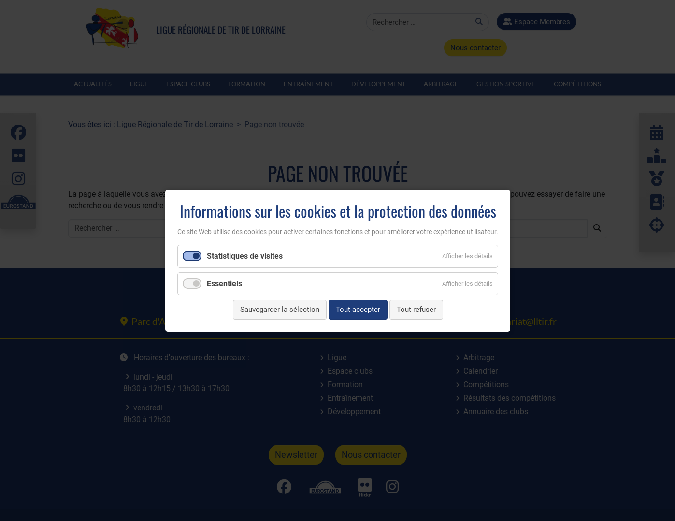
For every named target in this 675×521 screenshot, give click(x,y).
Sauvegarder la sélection (279, 309)
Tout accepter (357, 309)
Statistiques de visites (245, 256)
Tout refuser (415, 309)
